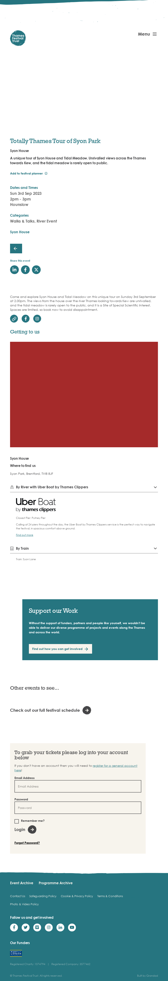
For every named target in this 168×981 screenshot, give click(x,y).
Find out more (24, 535)
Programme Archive (56, 883)
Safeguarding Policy (42, 896)
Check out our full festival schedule (45, 710)
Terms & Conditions (110, 896)
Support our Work (53, 610)
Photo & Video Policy (24, 904)
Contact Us (17, 896)
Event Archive (21, 883)
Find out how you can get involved (57, 649)
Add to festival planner (26, 173)
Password (21, 799)
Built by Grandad (147, 975)
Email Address (24, 778)
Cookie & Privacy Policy (77, 896)
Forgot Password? (27, 843)
